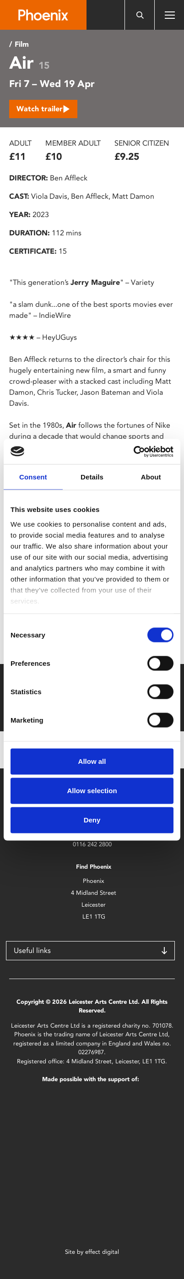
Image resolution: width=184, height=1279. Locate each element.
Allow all (92, 761)
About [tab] (151, 477)
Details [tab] (92, 477)
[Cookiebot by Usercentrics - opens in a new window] (133, 451)
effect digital (102, 1251)
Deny (92, 820)
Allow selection (92, 791)
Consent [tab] (33, 477)
